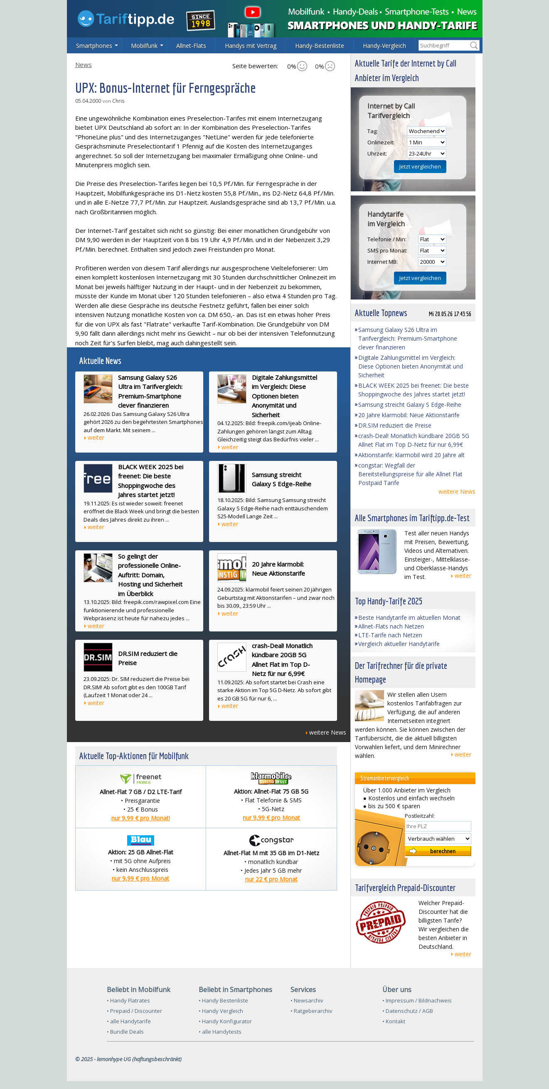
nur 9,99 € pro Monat (271, 818)
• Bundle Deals (125, 1031)
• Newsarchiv (307, 1000)
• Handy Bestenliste (223, 1000)
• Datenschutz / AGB (407, 1011)
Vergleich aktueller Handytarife (399, 644)
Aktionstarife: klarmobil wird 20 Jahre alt (411, 455)
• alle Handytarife (129, 1021)
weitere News (327, 732)
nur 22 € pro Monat (271, 879)
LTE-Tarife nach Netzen (390, 635)
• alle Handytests (220, 1031)
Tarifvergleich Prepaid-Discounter (405, 887)
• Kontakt (393, 1021)
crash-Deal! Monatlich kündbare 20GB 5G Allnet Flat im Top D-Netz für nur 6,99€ (282, 659)
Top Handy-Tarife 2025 (389, 601)
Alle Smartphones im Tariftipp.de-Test (412, 517)
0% (297, 66)
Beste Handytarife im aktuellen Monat (409, 617)
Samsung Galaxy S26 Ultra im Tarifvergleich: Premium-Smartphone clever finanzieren (150, 391)
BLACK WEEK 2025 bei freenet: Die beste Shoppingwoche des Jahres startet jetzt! (150, 481)
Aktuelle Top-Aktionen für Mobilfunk (134, 755)
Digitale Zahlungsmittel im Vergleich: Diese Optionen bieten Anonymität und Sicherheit (284, 396)
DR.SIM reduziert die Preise (147, 658)
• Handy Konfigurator (225, 1021)
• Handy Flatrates (128, 1000)
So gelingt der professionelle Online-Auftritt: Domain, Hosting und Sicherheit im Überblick (150, 575)
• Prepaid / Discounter (134, 1011)
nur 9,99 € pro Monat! (140, 818)
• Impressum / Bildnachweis (417, 1000)
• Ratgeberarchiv (311, 1011)
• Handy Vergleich (221, 1011)
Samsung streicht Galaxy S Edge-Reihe (281, 479)
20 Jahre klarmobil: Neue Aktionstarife (278, 569)
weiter (96, 437)
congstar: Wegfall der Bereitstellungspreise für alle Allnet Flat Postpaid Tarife (410, 474)
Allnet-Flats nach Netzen (391, 626)
